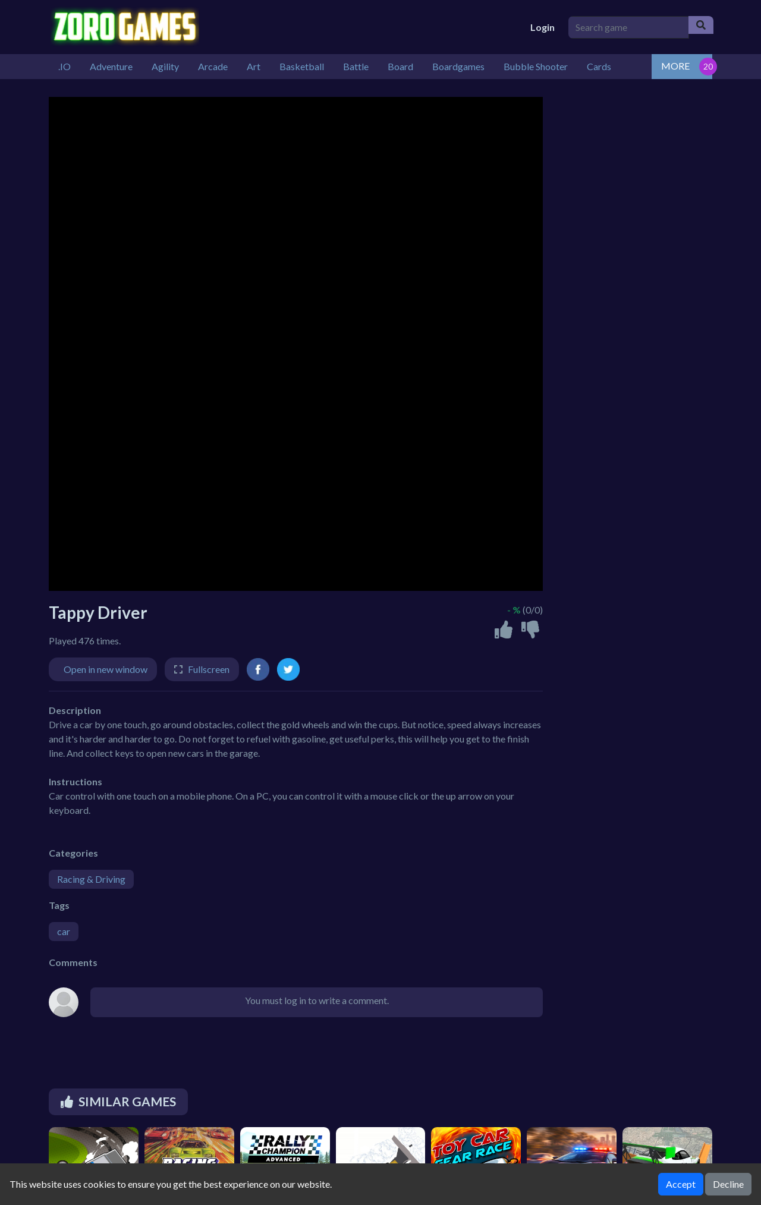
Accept (681, 1184)
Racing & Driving (91, 879)
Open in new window (105, 669)
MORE (675, 65)
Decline (728, 1184)
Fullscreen (208, 669)
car (63, 931)
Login (542, 27)
